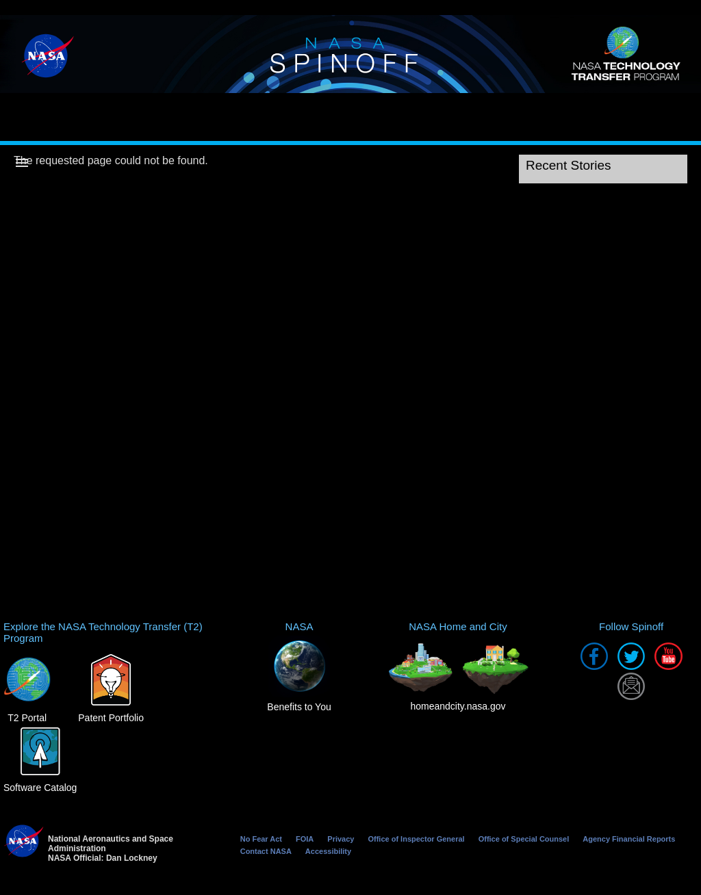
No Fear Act (261, 839)
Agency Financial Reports (629, 839)
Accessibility (328, 851)
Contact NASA (266, 851)
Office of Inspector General (416, 839)
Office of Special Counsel (524, 839)
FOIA (305, 839)
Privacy (340, 839)
